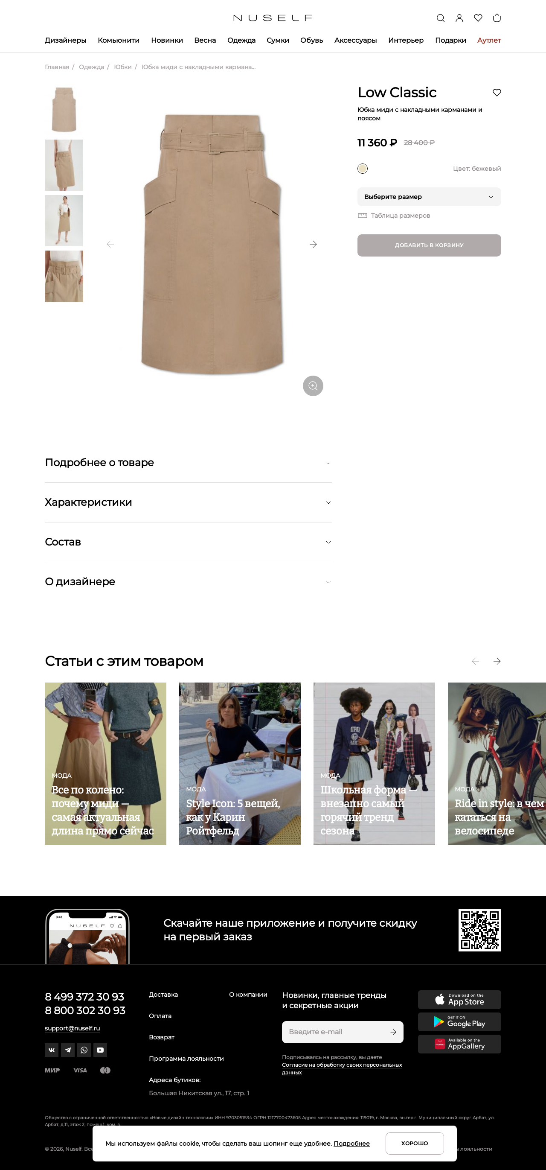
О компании (248, 994)
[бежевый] (362, 168)
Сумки (278, 40)
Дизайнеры (66, 40)
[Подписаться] (392, 1032)
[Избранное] (478, 18)
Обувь (311, 40)
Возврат (161, 1037)
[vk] (51, 1050)
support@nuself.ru (72, 1028)
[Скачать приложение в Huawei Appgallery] (459, 1044)
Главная (57, 67)
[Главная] (273, 18)
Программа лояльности (186, 1058)
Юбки (122, 67)
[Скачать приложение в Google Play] (459, 1021)
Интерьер (406, 40)
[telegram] (68, 1050)
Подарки (450, 40)
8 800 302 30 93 (85, 1010)
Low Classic (396, 92)
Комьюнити (118, 40)
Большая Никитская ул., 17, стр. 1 (199, 1093)
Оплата (160, 1016)
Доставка (163, 994)
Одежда (241, 40)
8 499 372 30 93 (84, 997)
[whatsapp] (84, 1050)
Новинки (167, 40)
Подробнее (352, 1143)
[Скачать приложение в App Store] (459, 999)
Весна (205, 40)
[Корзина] (497, 18)
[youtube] (100, 1050)
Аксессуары (355, 40)
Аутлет (489, 40)
